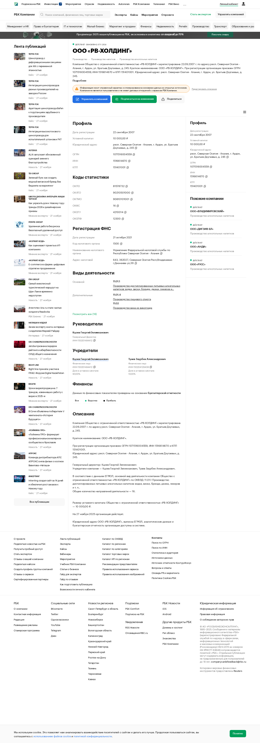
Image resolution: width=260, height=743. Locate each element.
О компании (20, 663)
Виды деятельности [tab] (99, 112)
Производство (200, 26)
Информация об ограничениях (217, 663)
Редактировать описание (204, 88)
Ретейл (183, 26)
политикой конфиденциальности (93, 736)
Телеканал (159, 4)
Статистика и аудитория (165, 607)
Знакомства (169, 692)
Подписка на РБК (31, 4)
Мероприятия (73, 4)
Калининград (95, 690)
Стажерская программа (27, 684)
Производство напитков (103, 59)
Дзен (53, 690)
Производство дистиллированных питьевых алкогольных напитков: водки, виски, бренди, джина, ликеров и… (146, 287)
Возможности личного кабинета (77, 643)
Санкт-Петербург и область (103, 663)
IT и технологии (73, 26)
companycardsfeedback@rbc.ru (228, 716)
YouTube (55, 679)
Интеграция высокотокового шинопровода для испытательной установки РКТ (45, 135)
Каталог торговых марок (115, 608)
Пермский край (96, 706)
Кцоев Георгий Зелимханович (91, 359)
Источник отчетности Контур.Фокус (171, 617)
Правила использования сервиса (120, 623)
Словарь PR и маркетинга (165, 627)
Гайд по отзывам (69, 633)
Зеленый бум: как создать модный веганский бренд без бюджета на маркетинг (45, 181)
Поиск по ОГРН (160, 596)
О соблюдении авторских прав (217, 673)
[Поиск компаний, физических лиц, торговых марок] (74, 14)
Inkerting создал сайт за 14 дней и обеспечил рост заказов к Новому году (46, 484)
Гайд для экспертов (70, 628)
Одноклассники (60, 673)
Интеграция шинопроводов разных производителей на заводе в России (44, 89)
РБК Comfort (132, 663)
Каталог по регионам (113, 598)
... (184, 3)
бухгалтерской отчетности (164, 393)
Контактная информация (27, 668)
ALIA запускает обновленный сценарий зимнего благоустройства (45, 158)
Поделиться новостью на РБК (30, 598)
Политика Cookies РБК (164, 632)
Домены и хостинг (172, 681)
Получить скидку (220, 34)
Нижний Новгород (98, 701)
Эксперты (121, 15)
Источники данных (162, 612)
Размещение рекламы (25, 679)
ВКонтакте (56, 663)
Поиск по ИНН (159, 602)
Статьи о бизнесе (69, 623)
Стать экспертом (200, 14)
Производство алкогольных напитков (138, 59)
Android (166, 668)
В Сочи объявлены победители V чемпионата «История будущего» (46, 415)
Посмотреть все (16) (85, 313)
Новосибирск (95, 673)
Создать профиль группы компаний (33, 623)
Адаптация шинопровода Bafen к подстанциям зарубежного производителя (46, 112)
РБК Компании (141, 4)
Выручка (91, 401)
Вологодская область (99, 684)
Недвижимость (106, 4)
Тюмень (92, 722)
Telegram (56, 684)
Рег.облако (168, 687)
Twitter (54, 668)
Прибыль (109, 401)
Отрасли (89, 4)
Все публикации (39, 502)
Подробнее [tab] (79, 81)
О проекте (167, 15)
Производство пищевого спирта (132, 298)
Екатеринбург (95, 668)
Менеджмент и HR (18, 26)
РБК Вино (173, 4)
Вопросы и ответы (162, 622)
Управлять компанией (231, 14)
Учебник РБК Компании (73, 618)
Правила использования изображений (123, 628)
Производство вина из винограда (132, 307)
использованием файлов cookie (52, 736)
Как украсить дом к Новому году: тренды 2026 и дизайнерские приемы (47, 206)
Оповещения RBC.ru (136, 687)
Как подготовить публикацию (76, 638)
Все (77, 401)
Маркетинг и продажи (122, 26)
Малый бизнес (95, 26)
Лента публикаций (30, 46)
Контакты (157, 592)
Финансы (145, 26)
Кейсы (134, 15)
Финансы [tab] (120, 112)
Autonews (123, 4)
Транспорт (220, 26)
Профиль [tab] (78, 112)
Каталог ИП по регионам (115, 613)
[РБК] (16, 4)
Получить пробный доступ (28, 603)
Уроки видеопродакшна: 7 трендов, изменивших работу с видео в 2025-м (46, 392)
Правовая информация (212, 668)
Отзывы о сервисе (24, 628)
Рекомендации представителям (119, 618)
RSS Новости (132, 681)
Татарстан (93, 717)
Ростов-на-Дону (97, 711)
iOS (164, 663)
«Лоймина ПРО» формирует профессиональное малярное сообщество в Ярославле (45, 438)
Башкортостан (96, 679)
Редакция (19, 673)
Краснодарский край (99, 695)
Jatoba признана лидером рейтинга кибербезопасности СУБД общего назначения (45, 349)
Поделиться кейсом (24, 618)
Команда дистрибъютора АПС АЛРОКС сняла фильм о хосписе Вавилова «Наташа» (46, 461)
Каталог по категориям (115, 603)
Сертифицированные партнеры (31, 633)
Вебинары (65, 608)
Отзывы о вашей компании (28, 613)
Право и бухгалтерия (46, 26)
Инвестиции (53, 4)
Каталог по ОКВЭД (112, 593)
